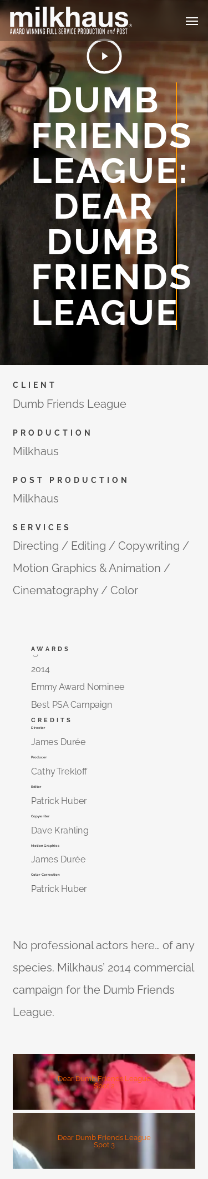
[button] (192, 20)
